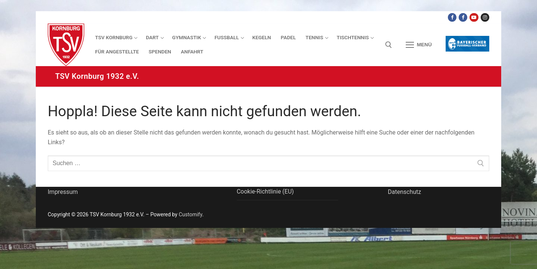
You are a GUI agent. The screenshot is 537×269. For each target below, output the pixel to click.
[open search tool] (388, 44)
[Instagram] (485, 17)
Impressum (63, 191)
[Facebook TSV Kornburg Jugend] (463, 17)
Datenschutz (404, 191)
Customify (190, 214)
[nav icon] (419, 45)
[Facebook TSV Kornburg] (452, 17)
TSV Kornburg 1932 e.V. (97, 76)
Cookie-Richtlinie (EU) (265, 191)
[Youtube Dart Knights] (474, 17)
